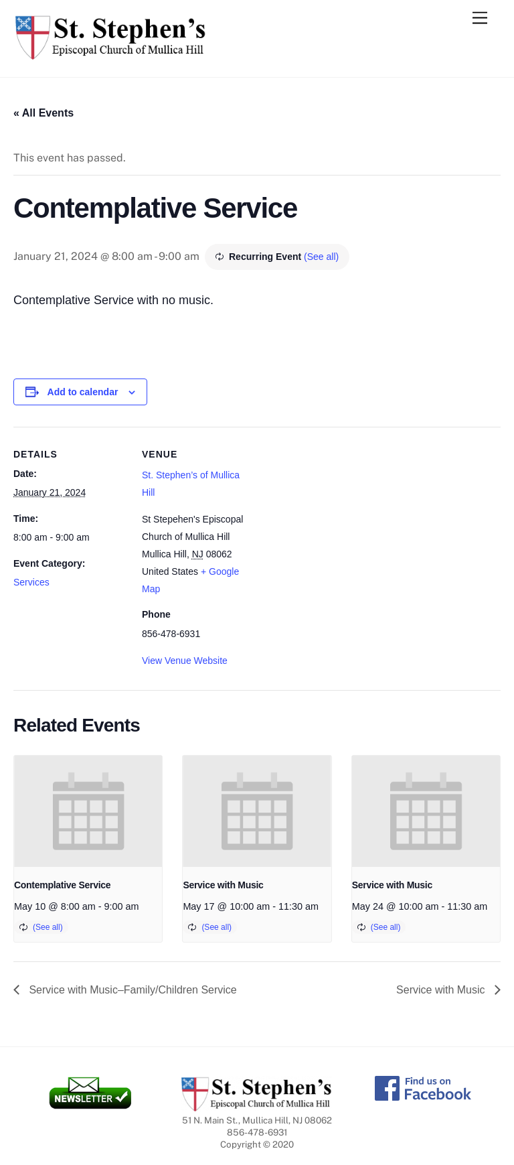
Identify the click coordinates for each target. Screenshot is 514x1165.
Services (31, 582)
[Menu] (479, 18)
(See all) (321, 256)
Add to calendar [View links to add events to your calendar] (83, 392)
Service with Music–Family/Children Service (131, 990)
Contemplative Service (62, 885)
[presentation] (88, 811)
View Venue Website (185, 660)
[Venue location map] (341, 519)
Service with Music (223, 885)
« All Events (43, 113)
